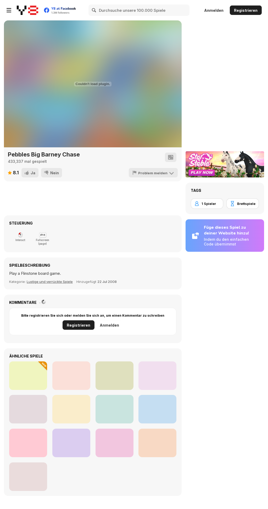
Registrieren (246, 10)
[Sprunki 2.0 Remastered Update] (71, 443)
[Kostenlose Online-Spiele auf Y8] (27, 10)
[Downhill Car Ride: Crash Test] (71, 409)
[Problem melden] (154, 172)
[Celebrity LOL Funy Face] (71, 375)
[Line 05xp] (157, 409)
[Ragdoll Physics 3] (157, 443)
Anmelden (214, 10)
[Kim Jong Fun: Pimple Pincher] (28, 476)
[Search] (94, 10)
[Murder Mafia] (114, 409)
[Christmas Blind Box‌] (157, 375)
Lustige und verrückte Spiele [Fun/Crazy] (50, 281)
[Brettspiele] (242, 203)
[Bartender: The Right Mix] (114, 443)
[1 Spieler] (207, 203)
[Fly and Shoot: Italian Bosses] (28, 375)
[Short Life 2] (114, 375)
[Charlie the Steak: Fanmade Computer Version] (28, 409)
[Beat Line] (28, 443)
